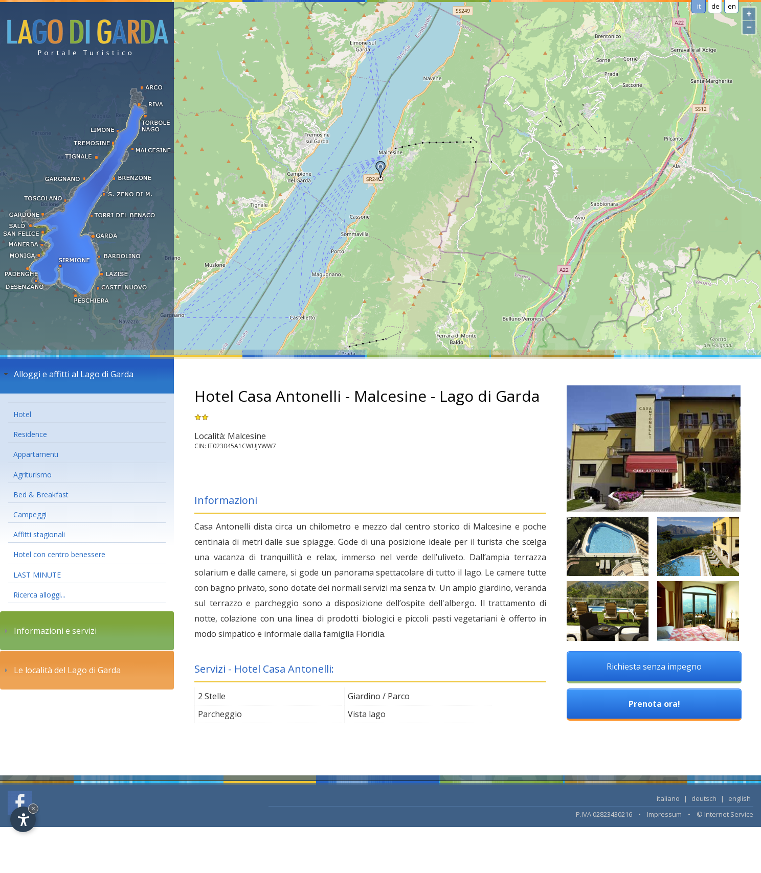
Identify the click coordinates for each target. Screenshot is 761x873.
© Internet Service (725, 814)
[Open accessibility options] (23, 819)
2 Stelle (212, 696)
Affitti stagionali (39, 534)
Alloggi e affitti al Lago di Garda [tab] (67, 374)
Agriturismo (32, 474)
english (739, 798)
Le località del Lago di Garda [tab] (61, 670)
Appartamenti (35, 454)
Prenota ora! (654, 703)
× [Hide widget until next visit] (33, 808)
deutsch (704, 798)
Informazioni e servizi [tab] (49, 630)
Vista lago (367, 714)
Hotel (22, 414)
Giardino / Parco (379, 696)
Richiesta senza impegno (654, 666)
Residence (30, 434)
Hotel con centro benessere (59, 554)
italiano (668, 798)
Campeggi (30, 514)
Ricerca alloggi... (39, 595)
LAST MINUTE (37, 575)
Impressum (664, 814)
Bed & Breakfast (41, 494)
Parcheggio (220, 714)
